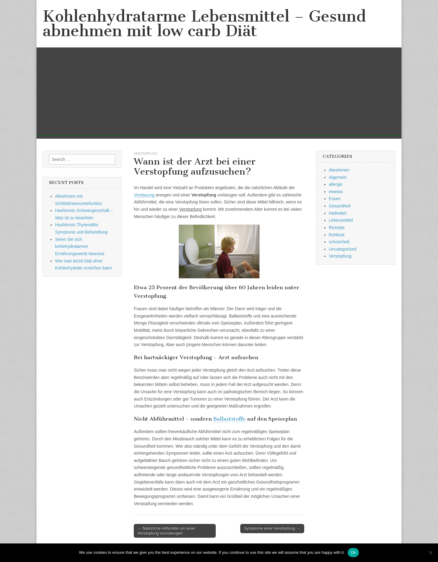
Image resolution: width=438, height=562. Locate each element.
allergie (335, 184)
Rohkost (336, 234)
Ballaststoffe (229, 419)
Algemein (337, 177)
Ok (353, 552)
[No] (430, 553)
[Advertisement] (218, 93)
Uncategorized (342, 249)
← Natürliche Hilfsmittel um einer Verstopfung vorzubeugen (166, 531)
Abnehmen (339, 170)
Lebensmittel (341, 220)
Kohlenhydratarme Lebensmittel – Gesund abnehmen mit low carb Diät (204, 23)
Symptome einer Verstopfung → (272, 528)
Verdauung (144, 195)
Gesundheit (340, 205)
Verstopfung (146, 153)
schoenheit (339, 241)
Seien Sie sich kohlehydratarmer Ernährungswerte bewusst (79, 246)
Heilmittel (337, 213)
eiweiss (336, 191)
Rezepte (337, 227)
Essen (335, 198)
